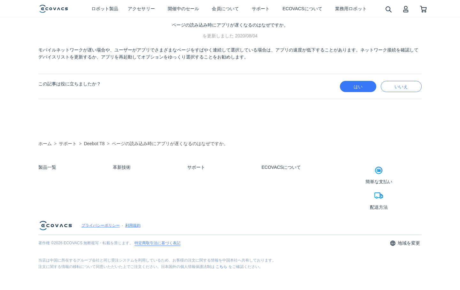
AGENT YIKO (123, 194)
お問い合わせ (197, 185)
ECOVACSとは (273, 177)
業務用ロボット (50, 211)
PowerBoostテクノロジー (132, 185)
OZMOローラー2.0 (127, 203)
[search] (388, 9)
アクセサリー (48, 194)
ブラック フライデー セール (60, 203)
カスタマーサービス (203, 211)
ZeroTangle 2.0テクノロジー (134, 220)
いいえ (401, 86)
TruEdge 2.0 (122, 211)
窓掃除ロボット (50, 185)
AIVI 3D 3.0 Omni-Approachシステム (140, 177)
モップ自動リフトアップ (132, 229)
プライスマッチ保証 (203, 194)
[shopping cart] (423, 9)
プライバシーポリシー (100, 245)
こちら (221, 287)
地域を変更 (405, 263)
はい (358, 86)
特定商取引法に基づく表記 (157, 263)
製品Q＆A (195, 177)
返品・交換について (203, 203)
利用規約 (133, 245)
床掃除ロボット (50, 177)
